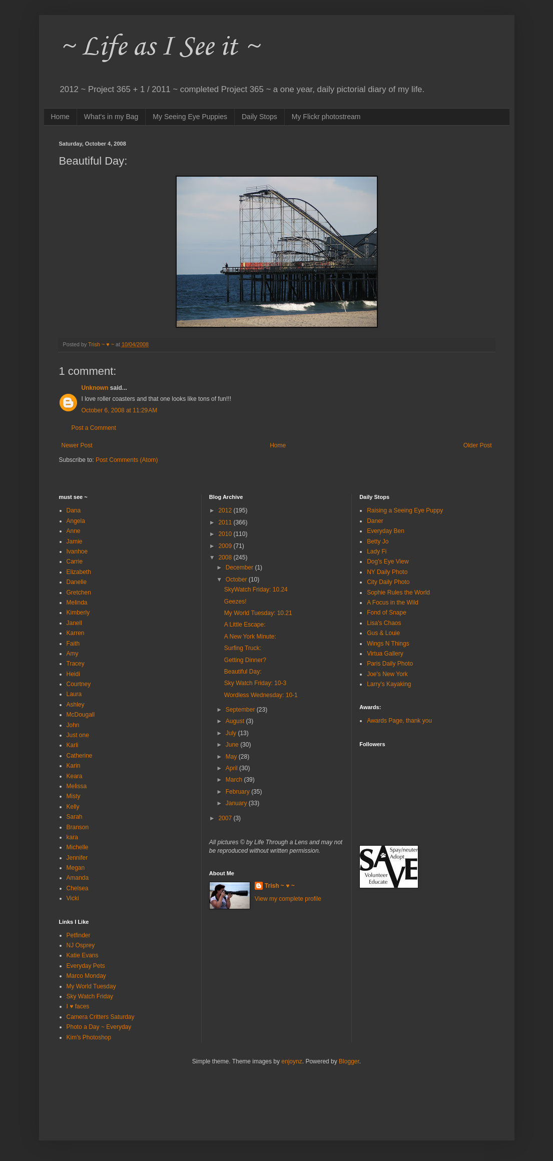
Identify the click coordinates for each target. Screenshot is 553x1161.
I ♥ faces (78, 1006)
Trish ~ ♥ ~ (280, 885)
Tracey (76, 663)
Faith (73, 643)
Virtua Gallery (385, 653)
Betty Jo (377, 541)
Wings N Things (388, 643)
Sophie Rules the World (398, 592)
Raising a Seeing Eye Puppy (405, 510)
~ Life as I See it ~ (159, 47)
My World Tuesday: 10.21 (258, 613)
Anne (74, 530)
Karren (76, 633)
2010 (225, 533)
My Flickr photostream (326, 117)
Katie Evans (83, 955)
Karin (74, 765)
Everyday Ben (385, 530)
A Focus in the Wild (392, 602)
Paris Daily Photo (390, 663)
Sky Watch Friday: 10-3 (255, 683)
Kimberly (78, 612)
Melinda (77, 602)
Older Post (477, 445)
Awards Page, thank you (399, 720)
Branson (78, 827)
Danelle (77, 582)
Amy (73, 653)
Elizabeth (79, 571)
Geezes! (235, 601)
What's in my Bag (111, 117)
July (232, 733)
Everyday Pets (86, 965)
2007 (225, 818)
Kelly (73, 806)
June (233, 744)
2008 (225, 557)
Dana (74, 510)
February (238, 791)
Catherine (80, 755)
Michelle (78, 847)
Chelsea (78, 888)
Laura (74, 694)
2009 (225, 545)
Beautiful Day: (243, 671)
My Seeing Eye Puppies (190, 117)
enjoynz (291, 1061)
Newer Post (77, 445)
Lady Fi (376, 551)
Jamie (75, 541)
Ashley (76, 704)
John (73, 725)
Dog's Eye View (387, 561)
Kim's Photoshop (89, 1037)
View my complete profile (288, 898)
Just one (78, 735)
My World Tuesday (91, 986)
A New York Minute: (250, 636)
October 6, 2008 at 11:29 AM (120, 410)
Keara (75, 776)
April (232, 768)
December (240, 567)
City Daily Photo (388, 582)
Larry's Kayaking (389, 684)
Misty (74, 796)
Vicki (73, 898)
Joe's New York (387, 674)
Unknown (95, 387)
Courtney (79, 684)
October (237, 579)
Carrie (75, 561)
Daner (375, 520)
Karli (73, 745)
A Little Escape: (245, 624)
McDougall (81, 714)
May (232, 756)
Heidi (73, 674)
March (235, 779)
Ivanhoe (77, 551)
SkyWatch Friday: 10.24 (256, 589)
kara (72, 837)
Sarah (75, 816)
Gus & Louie (383, 633)
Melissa (77, 786)
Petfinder (79, 935)
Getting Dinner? (245, 660)
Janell (74, 623)
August (236, 721)
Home (60, 117)
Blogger (349, 1061)
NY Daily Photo (387, 571)
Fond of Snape (386, 612)
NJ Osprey (81, 945)
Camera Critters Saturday (101, 1016)
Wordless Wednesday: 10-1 (261, 695)
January (237, 803)
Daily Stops (259, 117)
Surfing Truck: (242, 648)
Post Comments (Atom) (127, 459)
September (241, 709)
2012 (225, 510)
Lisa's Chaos (384, 623)
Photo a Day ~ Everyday (99, 1026)
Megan (76, 867)
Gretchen (79, 592)
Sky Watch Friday (90, 996)
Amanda (78, 877)
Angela (76, 520)
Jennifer (77, 857)
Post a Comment (94, 427)
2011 (225, 522)
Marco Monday (86, 975)
